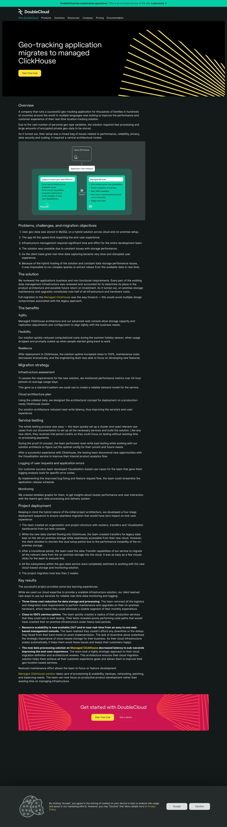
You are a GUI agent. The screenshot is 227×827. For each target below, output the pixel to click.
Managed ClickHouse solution (36, 673)
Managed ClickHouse (57, 297)
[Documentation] (115, 18)
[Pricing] (100, 18)
